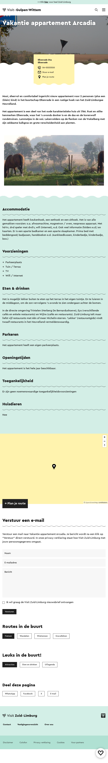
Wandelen (24, 636)
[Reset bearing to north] (105, 445)
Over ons (49, 724)
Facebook (28, 694)
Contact (7, 724)
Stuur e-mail (48, 72)
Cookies (61, 742)
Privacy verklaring (42, 742)
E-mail (53, 694)
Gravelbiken (61, 636)
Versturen (9, 612)
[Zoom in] (105, 437)
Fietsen (8, 636)
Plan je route (48, 77)
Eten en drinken (29, 665)
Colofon (23, 742)
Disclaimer (8, 742)
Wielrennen (42, 636)
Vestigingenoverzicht (27, 724)
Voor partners (77, 742)
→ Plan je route (15, 503)
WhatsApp (10, 694)
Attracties (9, 665)
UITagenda (50, 665)
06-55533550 (48, 68)
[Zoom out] (105, 441)
